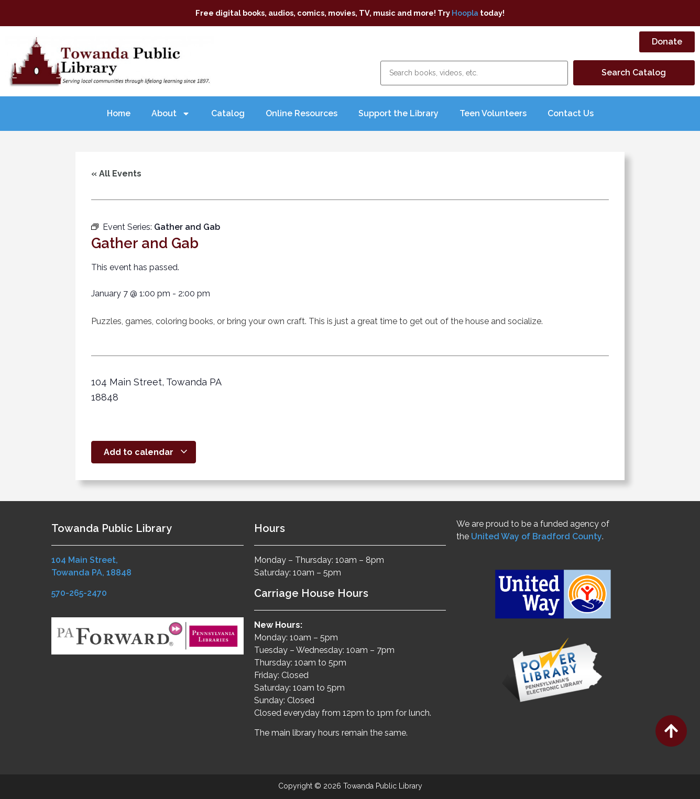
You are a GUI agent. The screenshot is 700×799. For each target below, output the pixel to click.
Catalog (228, 113)
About (170, 113)
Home (118, 113)
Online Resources (301, 113)
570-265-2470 (79, 593)
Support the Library (398, 113)
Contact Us (571, 113)
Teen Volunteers (493, 113)
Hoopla (465, 12)
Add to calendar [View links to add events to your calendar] (146, 452)
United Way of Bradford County (536, 536)
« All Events (116, 174)
